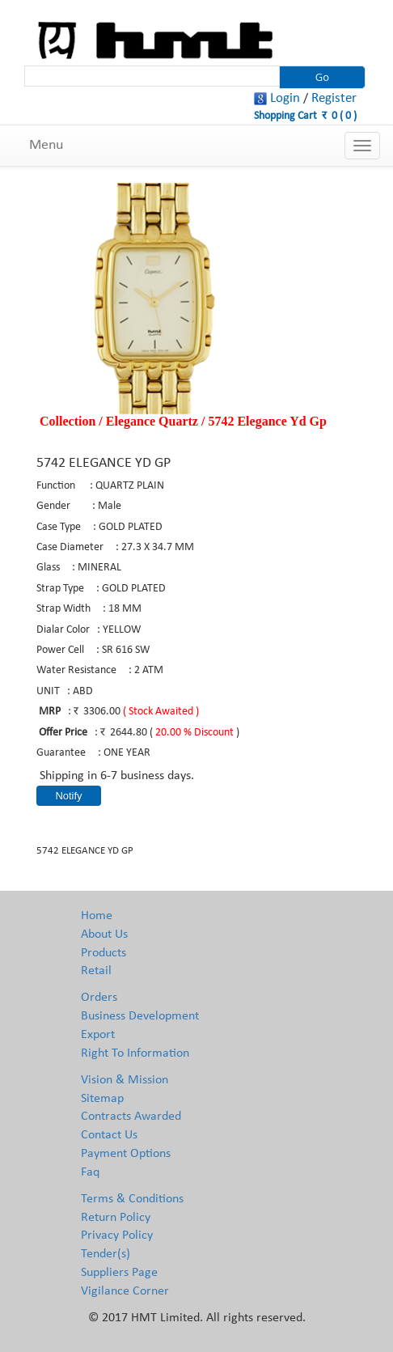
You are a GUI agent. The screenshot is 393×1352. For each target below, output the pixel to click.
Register (334, 98)
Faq (90, 1172)
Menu (46, 145)
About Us (104, 934)
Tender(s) (105, 1254)
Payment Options (126, 1153)
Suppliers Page (119, 1272)
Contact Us (109, 1135)
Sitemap (102, 1098)
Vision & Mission (124, 1080)
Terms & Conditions (132, 1199)
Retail (96, 970)
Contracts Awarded (131, 1116)
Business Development (140, 1016)
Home (96, 915)
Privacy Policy (117, 1235)
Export (98, 1034)
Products (103, 953)
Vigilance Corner (125, 1291)
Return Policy (115, 1217)
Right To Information (135, 1053)
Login (285, 98)
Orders (99, 997)
